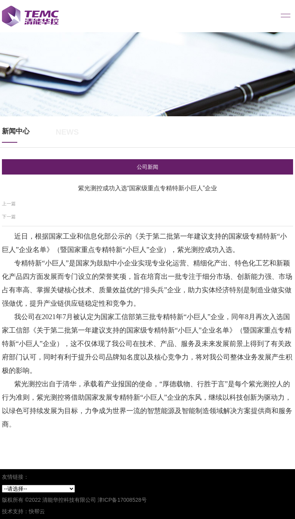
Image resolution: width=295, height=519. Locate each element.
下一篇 (9, 216)
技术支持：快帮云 (23, 511)
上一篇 (9, 203)
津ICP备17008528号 (122, 500)
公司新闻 (147, 167)
